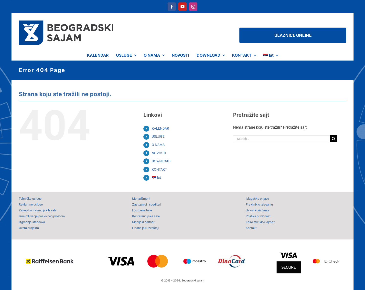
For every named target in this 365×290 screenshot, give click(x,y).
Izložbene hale (142, 210)
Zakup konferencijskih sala (37, 210)
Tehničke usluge (30, 198)
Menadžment (141, 198)
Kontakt (251, 228)
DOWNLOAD (161, 161)
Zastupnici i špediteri (146, 204)
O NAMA (158, 145)
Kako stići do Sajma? (260, 222)
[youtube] (182, 6)
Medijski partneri (143, 222)
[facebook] (172, 6)
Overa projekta (29, 228)
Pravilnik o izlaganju (259, 204)
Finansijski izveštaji (145, 228)
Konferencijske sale (146, 216)
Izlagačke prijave (257, 198)
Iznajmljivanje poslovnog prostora (42, 216)
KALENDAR (160, 128)
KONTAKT (159, 169)
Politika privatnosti (258, 216)
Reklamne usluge (31, 204)
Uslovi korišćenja (257, 210)
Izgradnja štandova (32, 222)
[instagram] (193, 6)
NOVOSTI (159, 153)
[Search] (333, 138)
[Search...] (281, 138)
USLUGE (158, 136)
